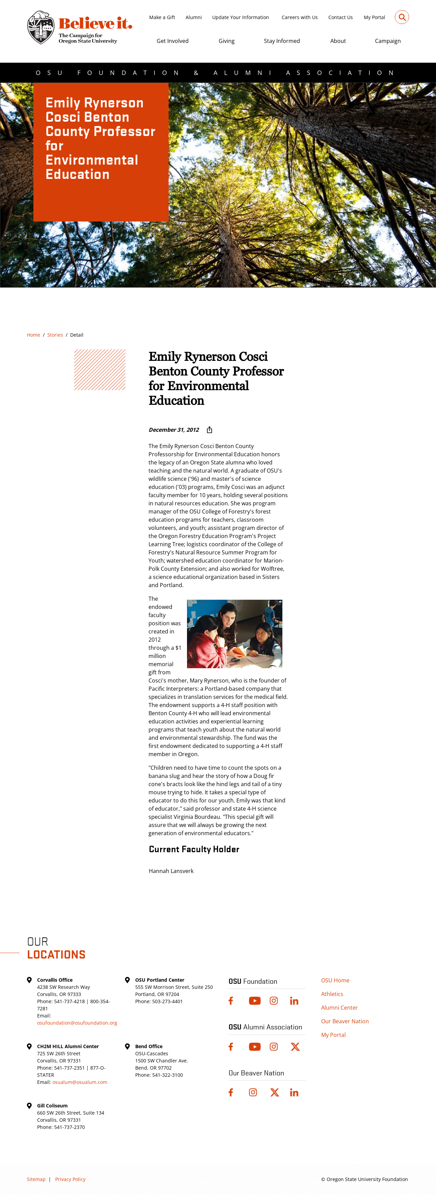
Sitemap (36, 1179)
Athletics (332, 994)
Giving (227, 41)
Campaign (388, 41)
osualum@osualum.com (79, 1082)
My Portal (374, 17)
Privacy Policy (70, 1179)
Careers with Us (300, 17)
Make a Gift (162, 17)
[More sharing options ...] (209, 429)
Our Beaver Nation (345, 1021)
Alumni (194, 17)
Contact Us (340, 17)
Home (33, 335)
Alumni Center (339, 1007)
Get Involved (173, 41)
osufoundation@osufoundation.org (77, 1023)
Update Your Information (240, 17)
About (338, 41)
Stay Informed (282, 41)
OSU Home (335, 980)
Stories (55, 335)
